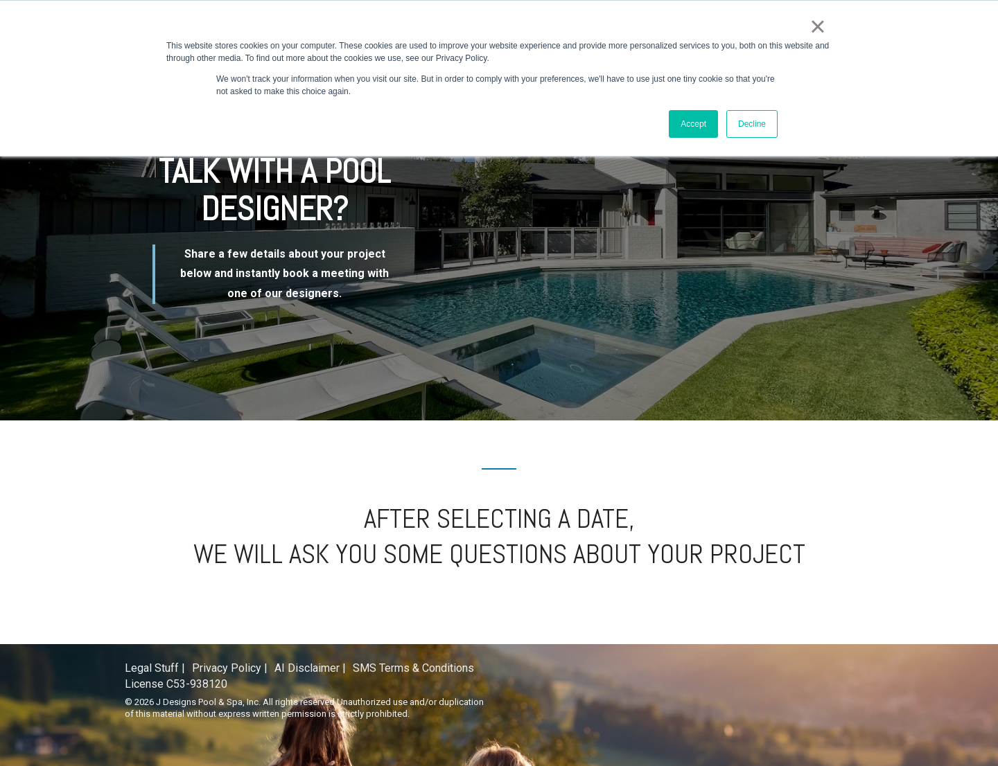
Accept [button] (693, 124)
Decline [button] (752, 124)
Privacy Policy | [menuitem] (230, 668)
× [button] (817, 26)
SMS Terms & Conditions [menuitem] (413, 668)
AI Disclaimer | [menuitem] (310, 668)
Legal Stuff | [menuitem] (155, 668)
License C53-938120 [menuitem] (176, 684)
